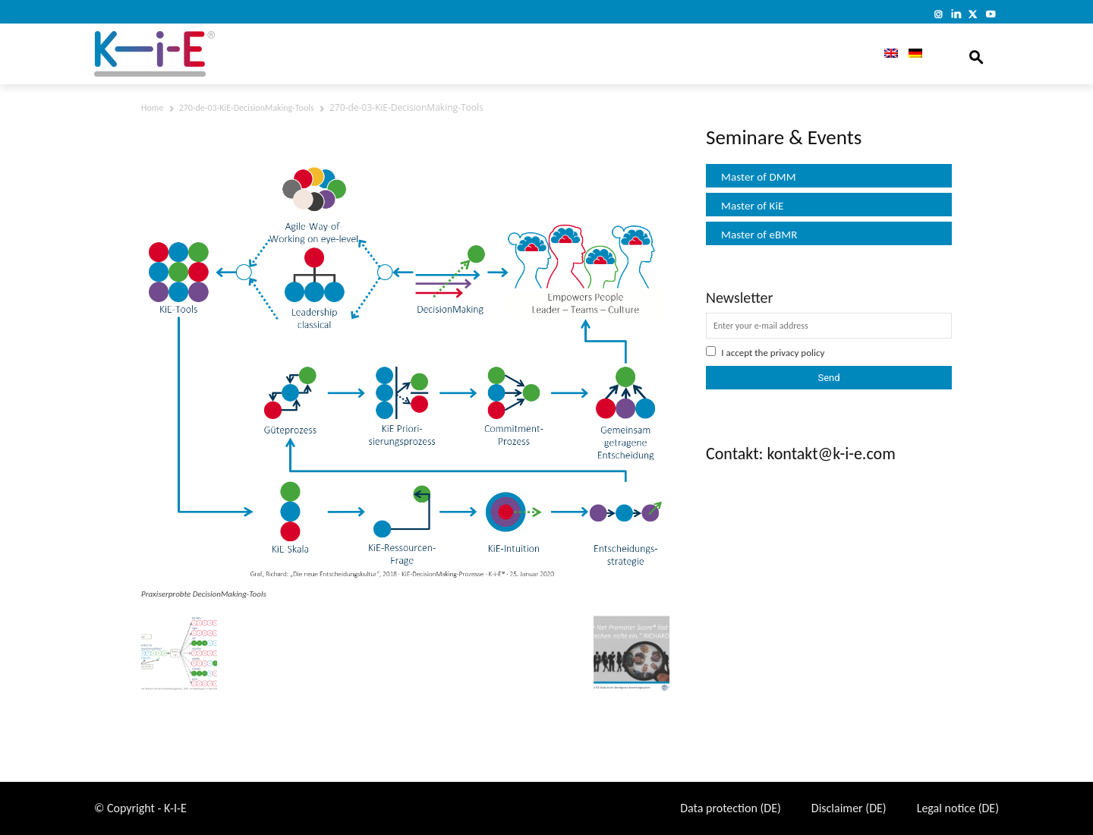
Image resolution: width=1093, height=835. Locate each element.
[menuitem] (886, 54)
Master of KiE (752, 206)
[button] (976, 54)
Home (152, 107)
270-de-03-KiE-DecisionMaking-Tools (246, 107)
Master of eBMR (759, 234)
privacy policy (797, 352)
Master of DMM (758, 177)
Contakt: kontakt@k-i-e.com (801, 453)
